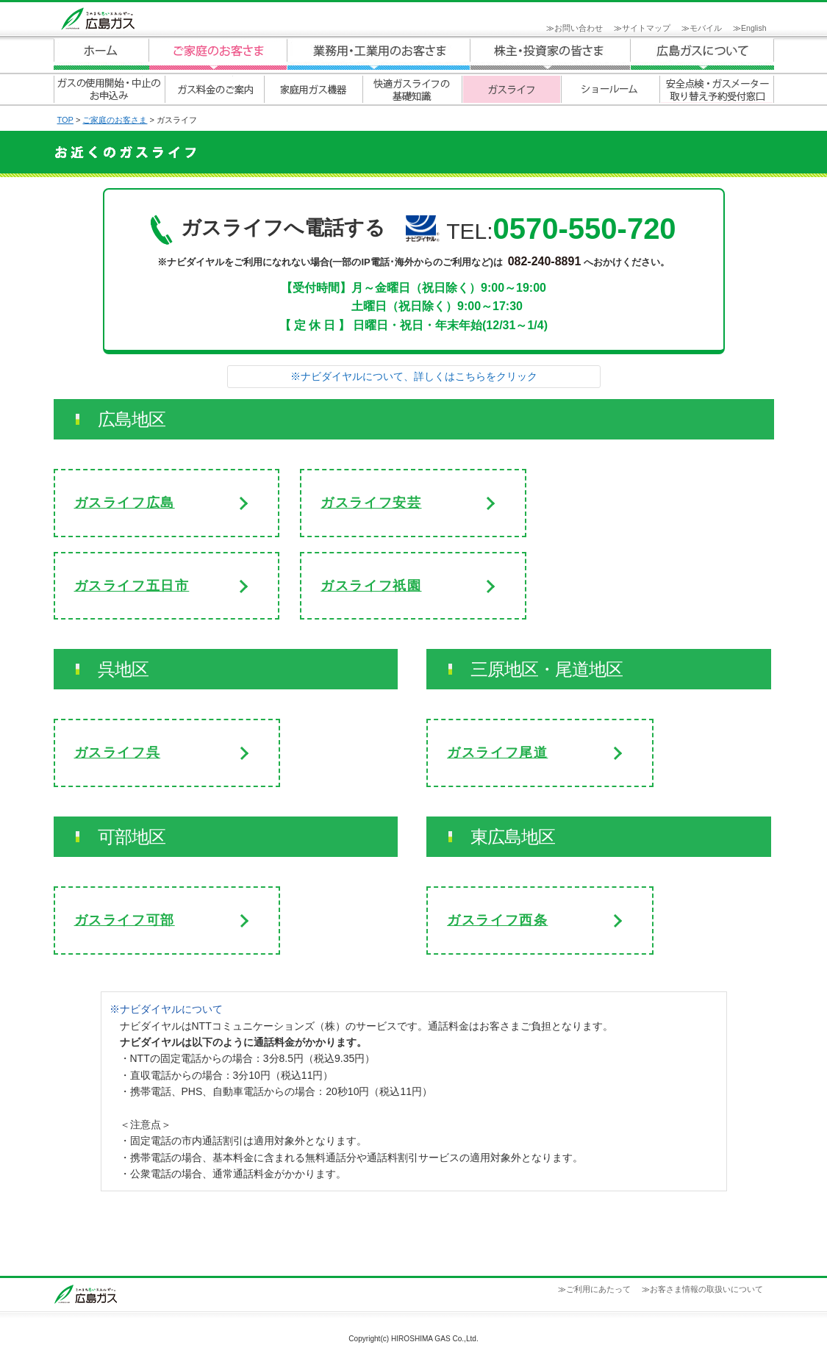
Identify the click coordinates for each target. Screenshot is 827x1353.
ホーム (101, 54)
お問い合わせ (578, 28)
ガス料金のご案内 (213, 89)
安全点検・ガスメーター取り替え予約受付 (717, 89)
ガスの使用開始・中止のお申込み (109, 89)
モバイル (706, 28)
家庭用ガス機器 (312, 89)
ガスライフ (511, 89)
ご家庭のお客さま (218, 54)
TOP (65, 119)
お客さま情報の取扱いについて (706, 1289)
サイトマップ (646, 28)
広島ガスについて (550, 54)
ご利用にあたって (598, 1289)
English (753, 28)
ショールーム (610, 89)
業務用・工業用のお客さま (378, 54)
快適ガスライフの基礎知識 (412, 89)
